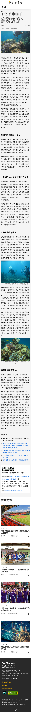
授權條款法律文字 (16, 490)
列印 (17, 14)
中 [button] (13, 14)
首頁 (3, 11)
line (9, 14)
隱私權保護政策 (6, 682)
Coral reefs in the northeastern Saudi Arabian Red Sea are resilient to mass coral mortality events (15, 445)
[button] (28, 2)
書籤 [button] (20, 14)
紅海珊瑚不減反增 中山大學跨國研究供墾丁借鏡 (16, 456)
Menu (2, 2)
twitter (6, 14)
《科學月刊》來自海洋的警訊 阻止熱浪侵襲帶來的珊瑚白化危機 (16, 451)
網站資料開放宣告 (7, 688)
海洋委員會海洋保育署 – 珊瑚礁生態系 (15, 460)
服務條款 (4, 685)
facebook (2, 14)
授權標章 (7, 490)
